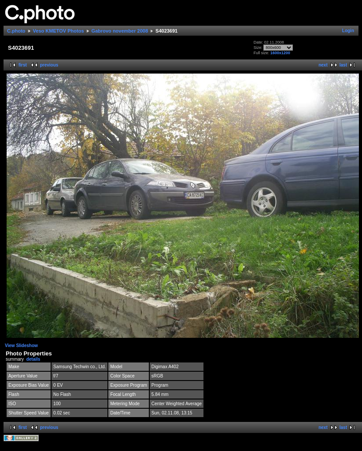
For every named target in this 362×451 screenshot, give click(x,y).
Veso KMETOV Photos (58, 30)
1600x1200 (280, 53)
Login (348, 30)
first (22, 65)
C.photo (16, 30)
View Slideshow (21, 345)
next (323, 65)
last (343, 65)
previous (49, 65)
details (33, 359)
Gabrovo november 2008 (120, 30)
